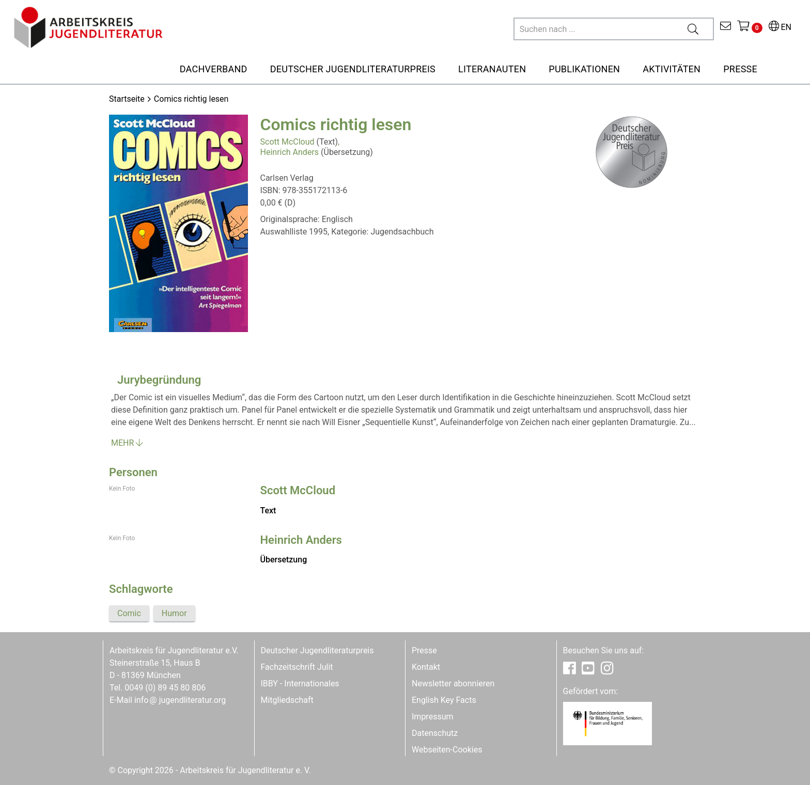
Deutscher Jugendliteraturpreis (317, 650)
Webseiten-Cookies (447, 750)
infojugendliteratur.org (180, 700)
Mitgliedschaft (287, 700)
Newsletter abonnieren (453, 683)
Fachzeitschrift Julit (297, 667)
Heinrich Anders (289, 152)
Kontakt (426, 667)
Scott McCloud (287, 142)
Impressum (433, 716)
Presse (424, 650)
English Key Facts (444, 700)
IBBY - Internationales (300, 683)
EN (780, 27)
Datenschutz (435, 733)
